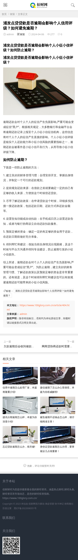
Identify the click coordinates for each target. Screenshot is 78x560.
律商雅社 (68, 503)
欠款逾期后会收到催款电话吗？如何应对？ (30, 346)
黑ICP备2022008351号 (25, 508)
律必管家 (49, 503)
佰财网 (32, 503)
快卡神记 (59, 503)
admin (23, 314)
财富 (12, 14)
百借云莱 (7, 508)
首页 (4, 14)
